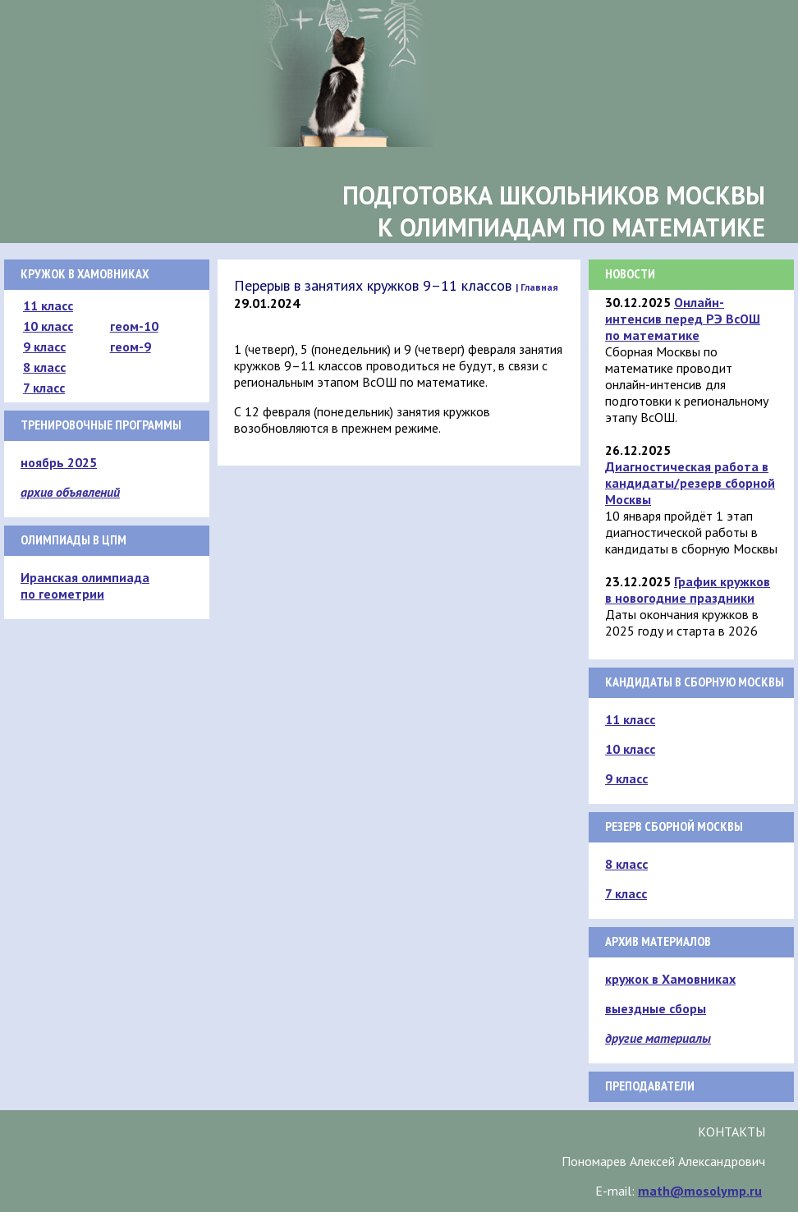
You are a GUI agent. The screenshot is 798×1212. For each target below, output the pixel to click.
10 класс (48, 326)
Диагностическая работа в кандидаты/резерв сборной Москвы (690, 482)
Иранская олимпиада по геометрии (85, 585)
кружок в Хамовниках (670, 979)
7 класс (44, 387)
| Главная (537, 287)
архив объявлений (70, 492)
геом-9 (130, 346)
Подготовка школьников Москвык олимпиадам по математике (553, 211)
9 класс (44, 346)
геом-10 (134, 326)
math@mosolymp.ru (700, 1190)
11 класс (48, 305)
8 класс (44, 367)
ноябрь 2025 (59, 462)
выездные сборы (655, 1008)
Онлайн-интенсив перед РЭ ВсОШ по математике (682, 318)
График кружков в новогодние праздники (687, 589)
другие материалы (658, 1038)
